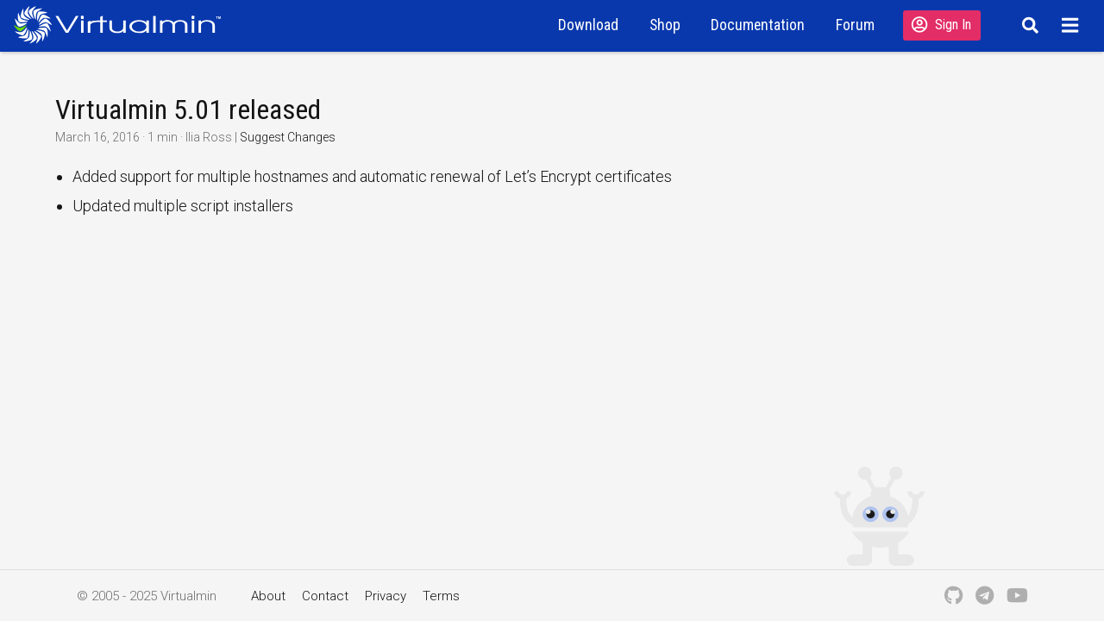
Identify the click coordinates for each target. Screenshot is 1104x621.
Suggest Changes (288, 137)
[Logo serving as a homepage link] (124, 25)
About (268, 596)
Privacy (385, 596)
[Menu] (1072, 25)
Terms (441, 596)
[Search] (1028, 25)
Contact (325, 596)
